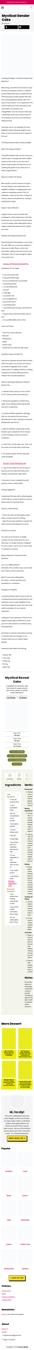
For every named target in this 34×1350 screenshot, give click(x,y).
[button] (18, 794)
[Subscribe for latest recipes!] (17, 2)
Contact (4, 1332)
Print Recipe (24, 27)
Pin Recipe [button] (23, 697)
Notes (27, 776)
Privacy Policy (6, 1291)
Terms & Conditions (8, 1297)
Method (19, 776)
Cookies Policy (7, 1300)
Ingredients (9, 776)
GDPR (4, 1294)
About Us (5, 1329)
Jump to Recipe (11, 27)
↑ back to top (17, 1278)
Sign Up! (5, 1314)
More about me (16, 1138)
